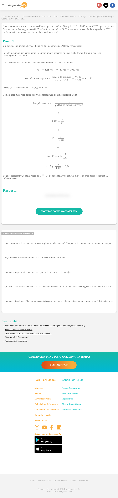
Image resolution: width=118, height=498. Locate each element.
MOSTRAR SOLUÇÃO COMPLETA (59, 211)
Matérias (39, 388)
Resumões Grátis (43, 415)
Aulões (38, 393)
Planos (73, 480)
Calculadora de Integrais (46, 404)
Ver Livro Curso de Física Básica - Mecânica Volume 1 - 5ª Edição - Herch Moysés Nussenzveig (44, 326)
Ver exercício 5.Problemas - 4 (17, 341)
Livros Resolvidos (43, 399)
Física (17, 16)
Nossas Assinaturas (71, 388)
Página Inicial (7, 16)
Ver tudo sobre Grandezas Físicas (18, 329)
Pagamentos (67, 399)
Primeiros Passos (70, 393)
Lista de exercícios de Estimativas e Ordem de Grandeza (28, 333)
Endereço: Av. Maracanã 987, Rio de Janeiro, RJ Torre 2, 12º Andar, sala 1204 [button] (59, 490)
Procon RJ (83, 480)
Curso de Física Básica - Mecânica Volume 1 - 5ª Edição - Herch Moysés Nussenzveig (76, 16)
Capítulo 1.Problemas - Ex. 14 (13, 19)
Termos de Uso (60, 480)
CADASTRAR (59, 365)
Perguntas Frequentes (72, 409)
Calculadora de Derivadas (47, 409)
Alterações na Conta (71, 404)
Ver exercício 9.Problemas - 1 (17, 337)
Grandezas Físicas (30, 16)
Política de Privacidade (40, 480)
